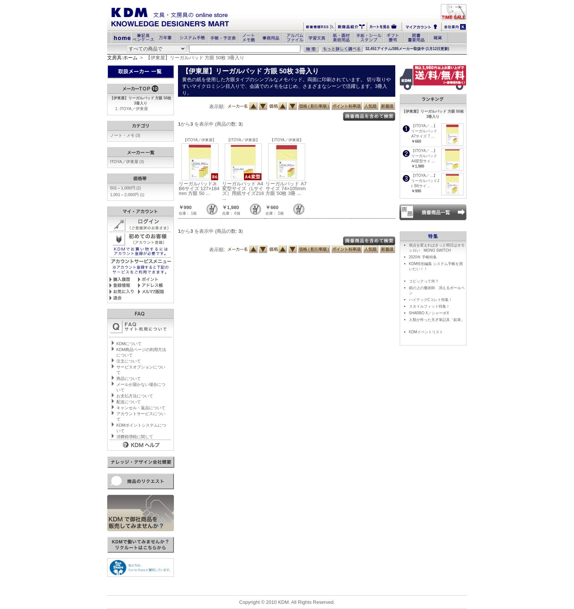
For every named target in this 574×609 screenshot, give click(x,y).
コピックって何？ (424, 281)
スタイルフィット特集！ (429, 306)
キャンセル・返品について (140, 408)
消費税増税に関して (134, 436)
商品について (128, 378)
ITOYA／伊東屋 (134, 108)
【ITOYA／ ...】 (424, 126)
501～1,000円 (125, 188)
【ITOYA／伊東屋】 (199, 140)
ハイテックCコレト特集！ (430, 300)
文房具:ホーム (122, 57)
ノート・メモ (125, 135)
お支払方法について (134, 396)
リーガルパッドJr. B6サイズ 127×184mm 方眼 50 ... (199, 188)
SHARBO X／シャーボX (429, 313)
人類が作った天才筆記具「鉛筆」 (437, 320)
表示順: (217, 106)
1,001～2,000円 (127, 194)
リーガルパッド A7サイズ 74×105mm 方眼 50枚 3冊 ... (286, 188)
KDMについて (129, 343)
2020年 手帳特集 (423, 257)
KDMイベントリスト (426, 332)
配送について (128, 402)
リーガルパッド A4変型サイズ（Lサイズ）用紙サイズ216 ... (243, 191)
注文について (128, 361)
